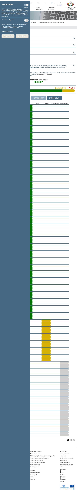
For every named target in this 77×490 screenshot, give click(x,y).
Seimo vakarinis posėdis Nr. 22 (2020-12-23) (13, 52)
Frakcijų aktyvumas (31, 22)
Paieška (32, 476)
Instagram (63, 478)
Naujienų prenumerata (65, 461)
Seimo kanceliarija (39, 8)
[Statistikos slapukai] (26, 20)
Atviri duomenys (63, 459)
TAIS (31, 3)
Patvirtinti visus (22, 36)
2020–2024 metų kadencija (9, 38)
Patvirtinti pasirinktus (8, 36)
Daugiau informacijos (7, 31)
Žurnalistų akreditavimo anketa (67, 457)
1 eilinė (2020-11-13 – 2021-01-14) (11, 45)
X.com (62, 473)
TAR (38, 3)
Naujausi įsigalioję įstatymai (36, 459)
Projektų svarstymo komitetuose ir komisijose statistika (51, 22)
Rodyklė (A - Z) (33, 473)
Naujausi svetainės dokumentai (37, 461)
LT (52, 3)
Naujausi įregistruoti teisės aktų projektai (39, 457)
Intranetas (32, 478)
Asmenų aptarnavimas (65, 452)
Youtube (63, 475)
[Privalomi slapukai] (26, 5)
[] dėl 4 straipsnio (34, 66)
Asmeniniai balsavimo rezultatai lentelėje (38, 97)
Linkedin (63, 480)
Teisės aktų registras (35, 452)
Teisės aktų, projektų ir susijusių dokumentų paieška (42, 454)
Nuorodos (32, 469)
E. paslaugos (63, 454)
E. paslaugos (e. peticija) (51, 8)
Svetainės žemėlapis (35, 471)
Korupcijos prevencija (35, 463)
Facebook (63, 468)
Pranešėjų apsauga (34, 465)
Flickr (62, 471)
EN (54, 3)
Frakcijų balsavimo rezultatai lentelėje (54, 97)
